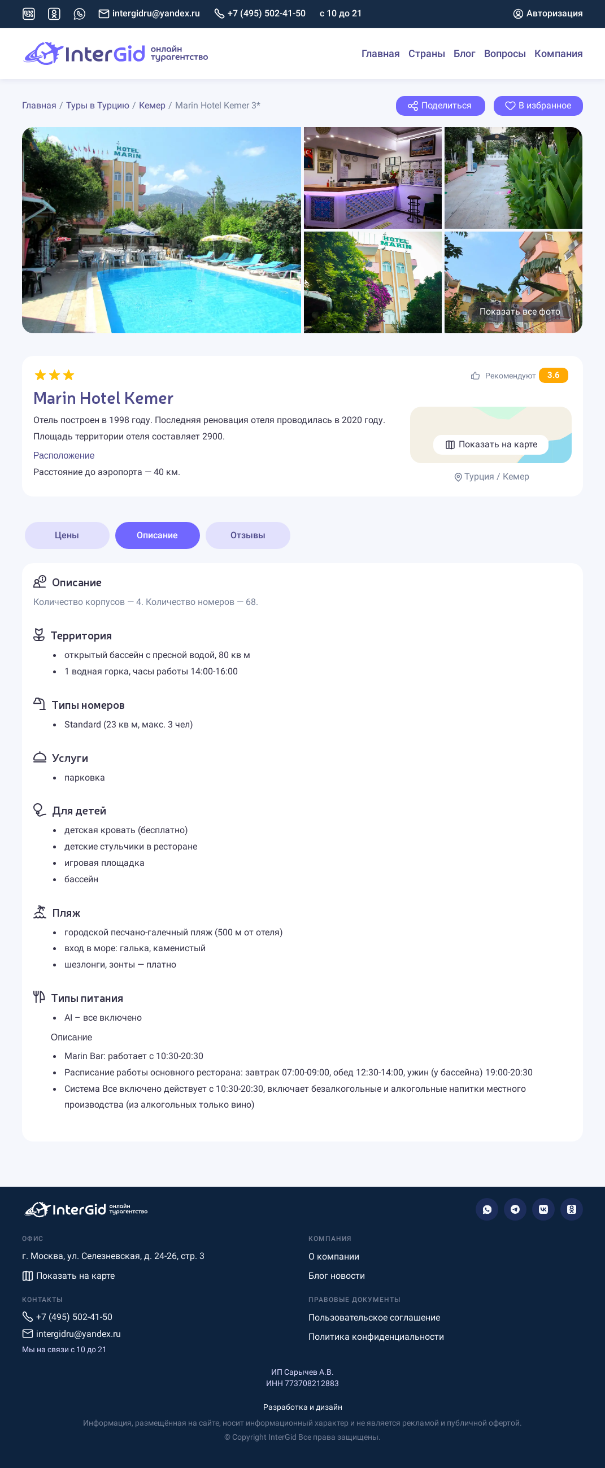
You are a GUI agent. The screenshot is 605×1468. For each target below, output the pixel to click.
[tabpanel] (302, 852)
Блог (465, 53)
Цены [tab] (67, 535)
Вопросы (505, 53)
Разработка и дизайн (302, 1407)
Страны (426, 53)
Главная (381, 53)
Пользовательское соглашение (374, 1317)
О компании (333, 1256)
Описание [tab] (157, 535)
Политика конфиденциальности (376, 1336)
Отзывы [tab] (247, 535)
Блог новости (336, 1275)
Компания (558, 53)
